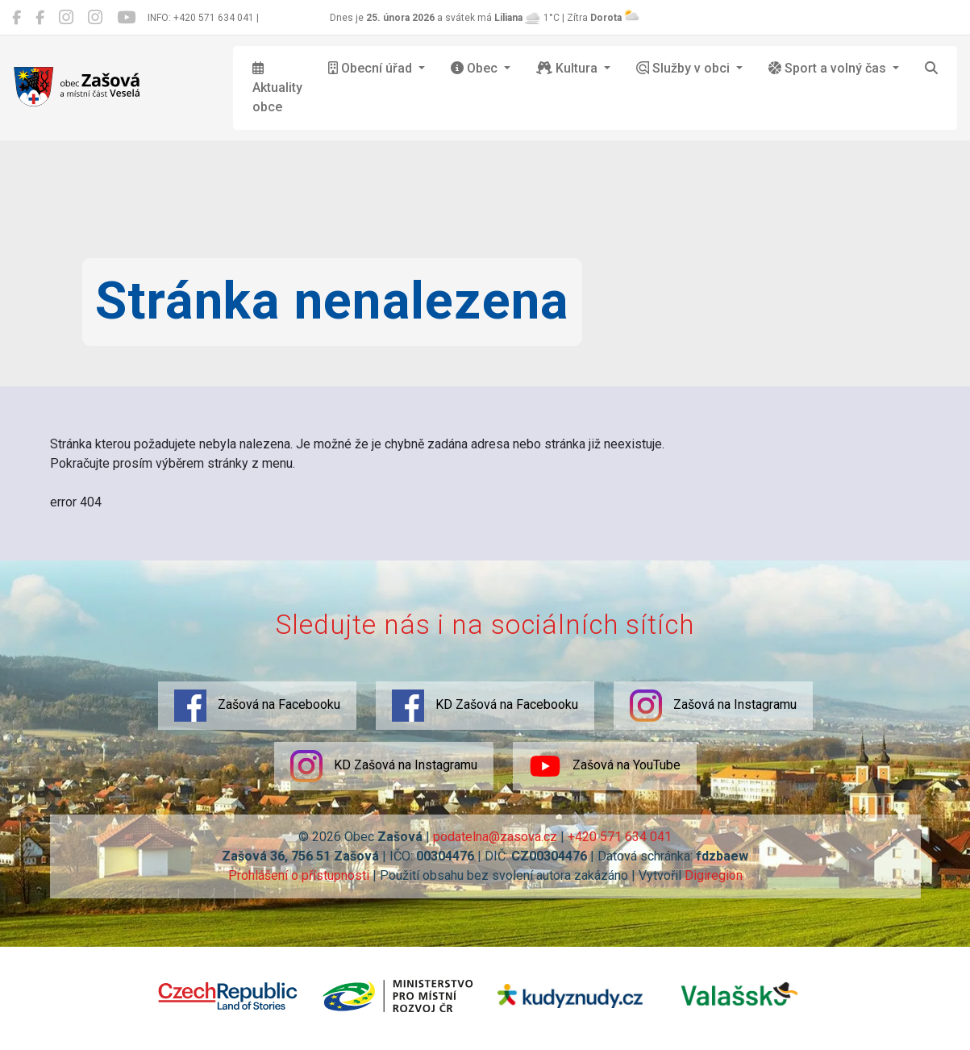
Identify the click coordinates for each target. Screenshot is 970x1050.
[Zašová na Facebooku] (16, 17)
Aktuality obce (277, 88)
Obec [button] (476, 68)
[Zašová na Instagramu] (66, 17)
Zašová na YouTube (605, 766)
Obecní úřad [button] (371, 68)
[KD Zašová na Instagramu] (95, 17)
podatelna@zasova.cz (495, 836)
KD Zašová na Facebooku (485, 706)
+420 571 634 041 (620, 836)
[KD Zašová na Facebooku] (39, 17)
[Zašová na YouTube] (126, 17)
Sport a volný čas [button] (828, 68)
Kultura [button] (568, 68)
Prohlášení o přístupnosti (298, 875)
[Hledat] (931, 68)
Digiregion (714, 875)
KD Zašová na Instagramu (383, 766)
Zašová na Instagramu (713, 706)
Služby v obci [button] (684, 68)
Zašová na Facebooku (257, 706)
